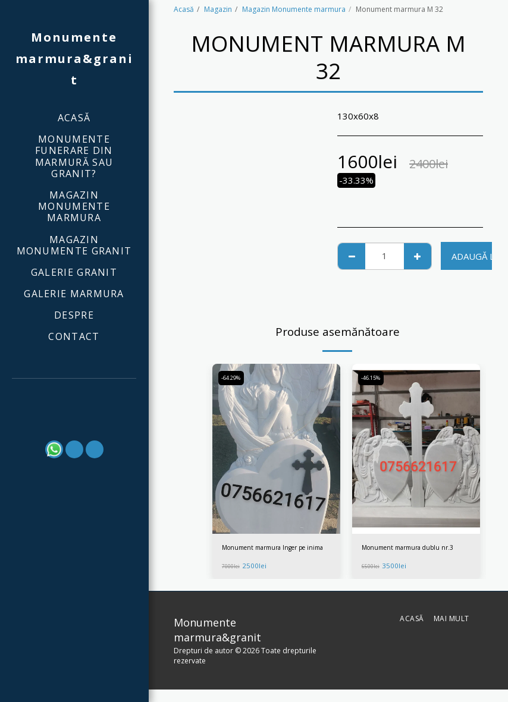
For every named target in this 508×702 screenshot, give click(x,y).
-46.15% (372, 378)
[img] (276, 449)
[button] (74, 394)
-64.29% (233, 378)
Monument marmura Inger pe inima (271, 553)
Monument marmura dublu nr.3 (415, 548)
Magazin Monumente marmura (294, 9)
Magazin (218, 9)
